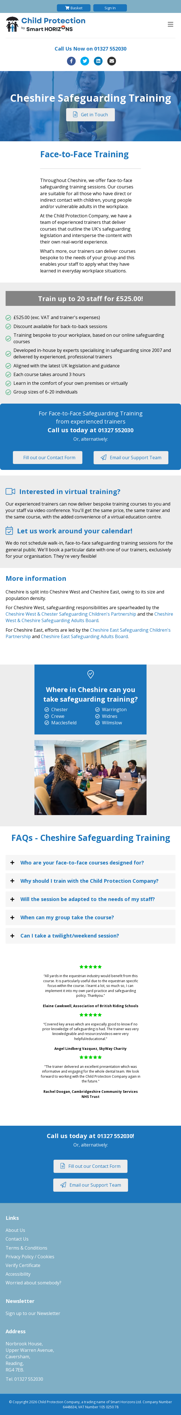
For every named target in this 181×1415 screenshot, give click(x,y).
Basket (73, 7)
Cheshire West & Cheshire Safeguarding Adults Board (89, 617)
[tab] (90, 862)
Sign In (110, 7)
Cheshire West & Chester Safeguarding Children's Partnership (71, 614)
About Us (15, 1230)
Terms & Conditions (26, 1248)
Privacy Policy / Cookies (30, 1257)
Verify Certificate (23, 1265)
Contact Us (17, 1239)
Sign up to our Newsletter (33, 1313)
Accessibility (18, 1274)
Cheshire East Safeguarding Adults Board (84, 636)
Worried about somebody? (33, 1283)
